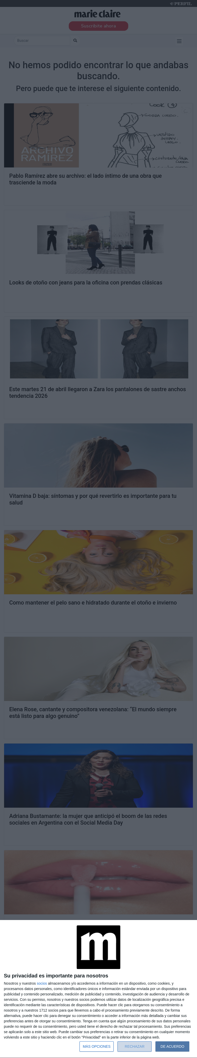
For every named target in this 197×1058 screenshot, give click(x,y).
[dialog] (98, 989)
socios (42, 983)
